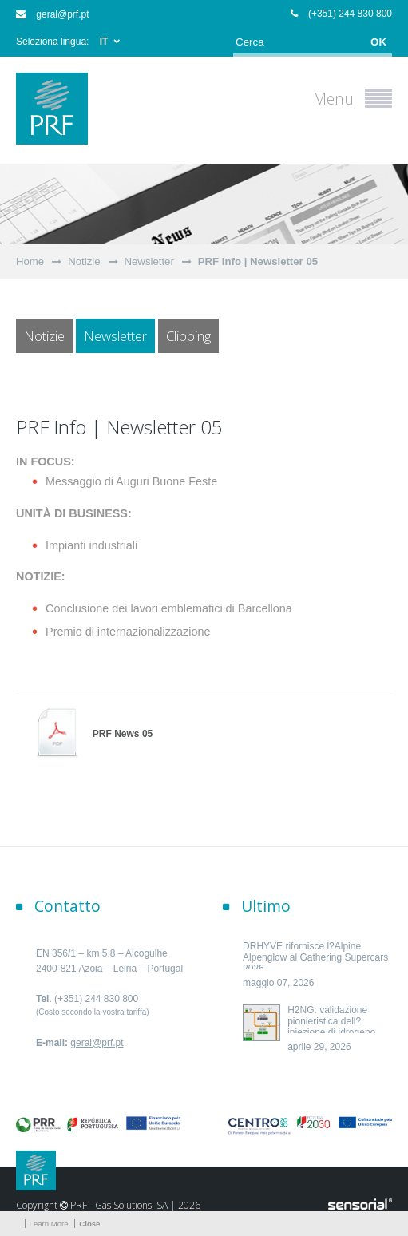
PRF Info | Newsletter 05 (258, 261)
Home (30, 261)
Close (89, 1223)
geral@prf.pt (52, 14)
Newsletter (149, 261)
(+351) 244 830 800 (341, 13)
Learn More (49, 1223)
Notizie (84, 261)
